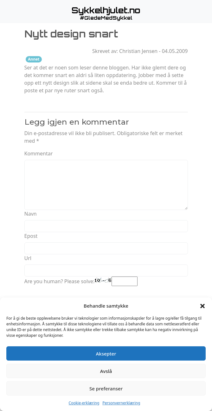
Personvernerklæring (121, 403)
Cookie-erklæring (84, 403)
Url (27, 258)
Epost (31, 235)
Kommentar (38, 153)
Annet (33, 59)
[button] (202, 306)
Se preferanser (106, 388)
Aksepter (106, 353)
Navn (30, 213)
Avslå (106, 371)
